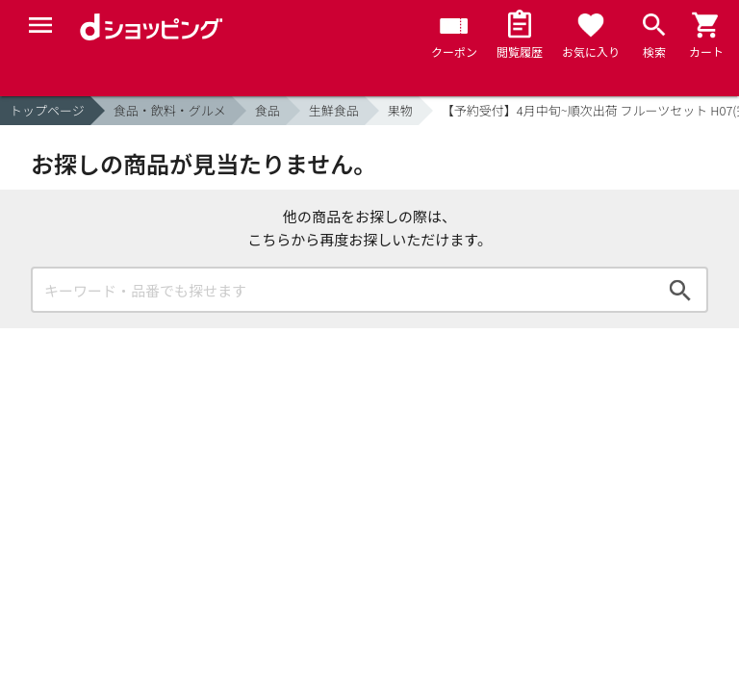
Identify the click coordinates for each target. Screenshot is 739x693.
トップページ (47, 110)
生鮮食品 (334, 110)
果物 (400, 110)
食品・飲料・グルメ (170, 110)
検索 (680, 289)
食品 (267, 110)
